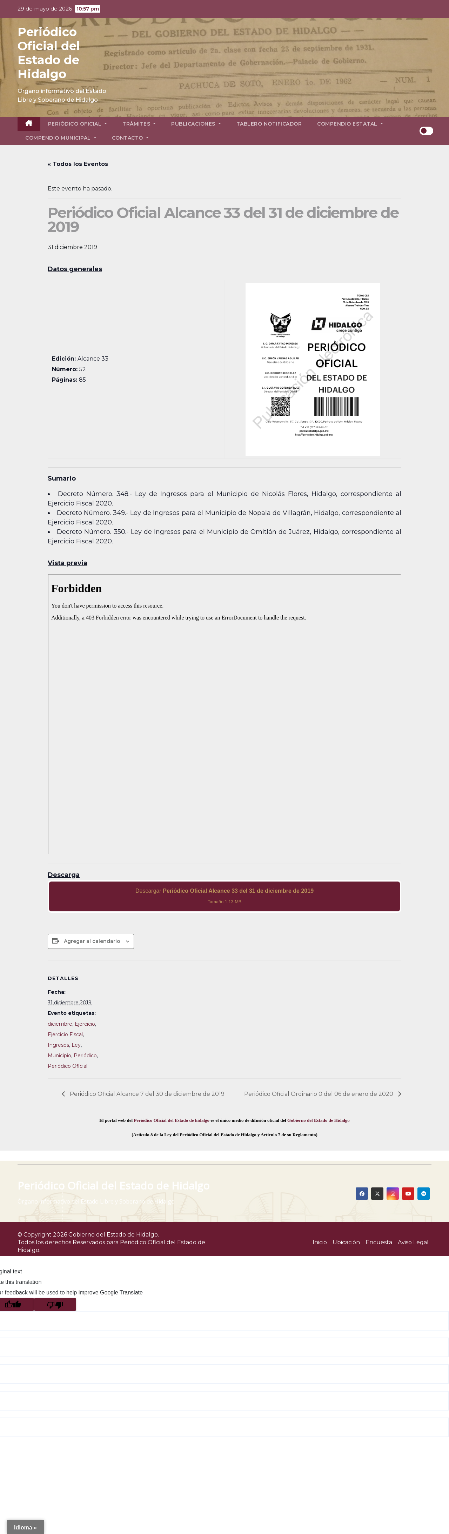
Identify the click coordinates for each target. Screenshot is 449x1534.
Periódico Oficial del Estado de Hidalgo (49, 53)
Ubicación (346, 1242)
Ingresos (58, 1045)
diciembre (60, 1024)
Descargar (224, 896)
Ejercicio (85, 1024)
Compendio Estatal (350, 124)
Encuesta (379, 1242)
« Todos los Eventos (78, 164)
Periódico (85, 1055)
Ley (76, 1045)
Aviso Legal (413, 1242)
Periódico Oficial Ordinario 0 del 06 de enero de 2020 (319, 1094)
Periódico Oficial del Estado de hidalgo (171, 1120)
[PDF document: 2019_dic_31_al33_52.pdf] (224, 714)
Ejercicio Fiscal (65, 1034)
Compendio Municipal (60, 138)
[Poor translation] (55, 1304)
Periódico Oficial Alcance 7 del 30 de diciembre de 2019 (146, 1094)
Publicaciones (196, 124)
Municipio (59, 1055)
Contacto (130, 138)
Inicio (320, 1242)
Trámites (139, 124)
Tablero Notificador (269, 124)
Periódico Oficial (77, 124)
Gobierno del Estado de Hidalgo (318, 1120)
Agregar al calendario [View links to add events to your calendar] (92, 941)
